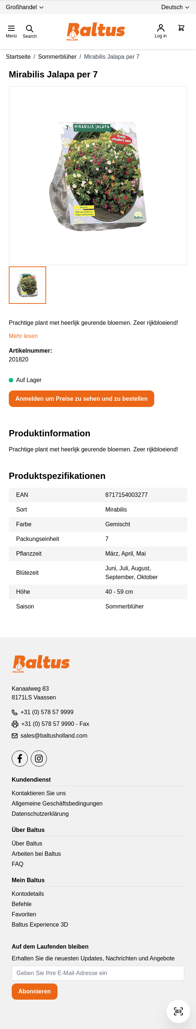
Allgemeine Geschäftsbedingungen (57, 803)
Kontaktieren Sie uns (39, 793)
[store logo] (95, 31)
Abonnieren (34, 991)
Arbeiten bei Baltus (36, 854)
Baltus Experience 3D (40, 924)
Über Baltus (27, 843)
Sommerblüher (57, 57)
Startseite (18, 57)
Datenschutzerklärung (40, 814)
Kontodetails (28, 894)
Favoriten (24, 914)
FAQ (17, 864)
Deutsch (175, 7)
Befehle (22, 904)
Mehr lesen (23, 336)
